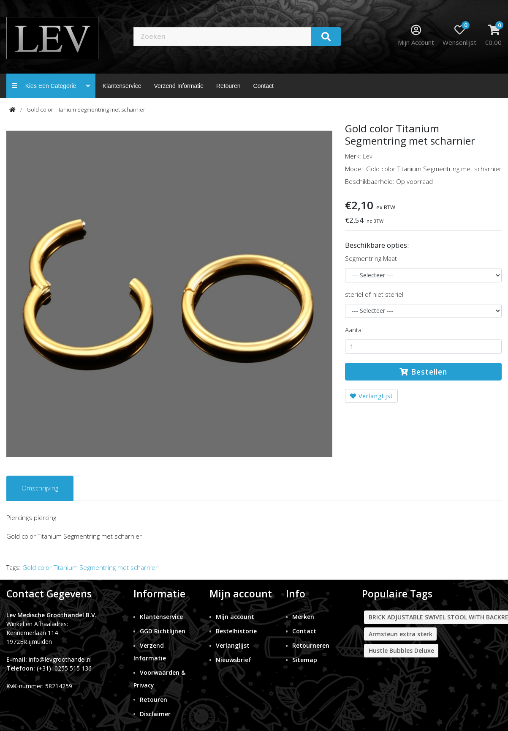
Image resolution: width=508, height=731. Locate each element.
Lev (367, 156)
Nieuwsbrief (233, 660)
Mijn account (235, 617)
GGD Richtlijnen (162, 631)
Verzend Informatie (179, 85)
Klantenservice (122, 85)
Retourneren (310, 645)
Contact (304, 631)
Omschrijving (40, 488)
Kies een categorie (51, 85)
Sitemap (304, 660)
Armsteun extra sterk (400, 634)
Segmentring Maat (371, 258)
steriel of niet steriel (374, 294)
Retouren (228, 85)
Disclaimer (155, 714)
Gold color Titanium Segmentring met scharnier (86, 109)
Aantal (354, 330)
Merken (303, 617)
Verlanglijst (371, 396)
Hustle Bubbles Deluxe (401, 650)
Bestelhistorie (236, 631)
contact (263, 85)
